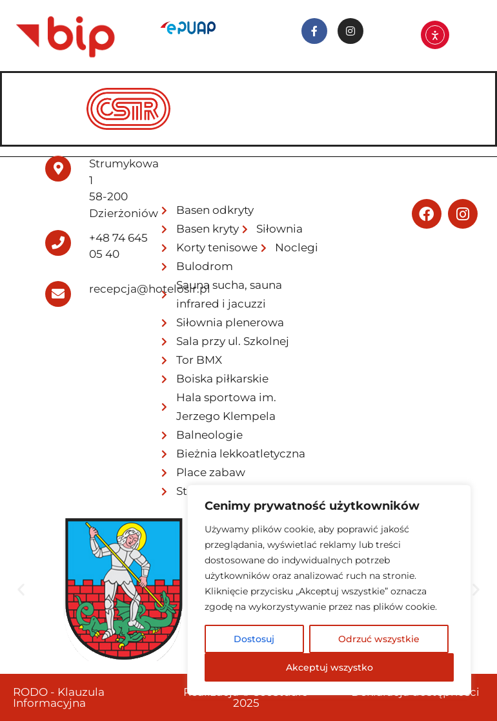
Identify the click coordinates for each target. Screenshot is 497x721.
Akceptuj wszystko (329, 667)
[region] (329, 590)
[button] (21, 589)
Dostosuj (254, 639)
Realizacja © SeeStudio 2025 (246, 697)
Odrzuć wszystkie (379, 639)
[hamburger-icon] (467, 91)
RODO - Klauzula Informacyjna (59, 697)
